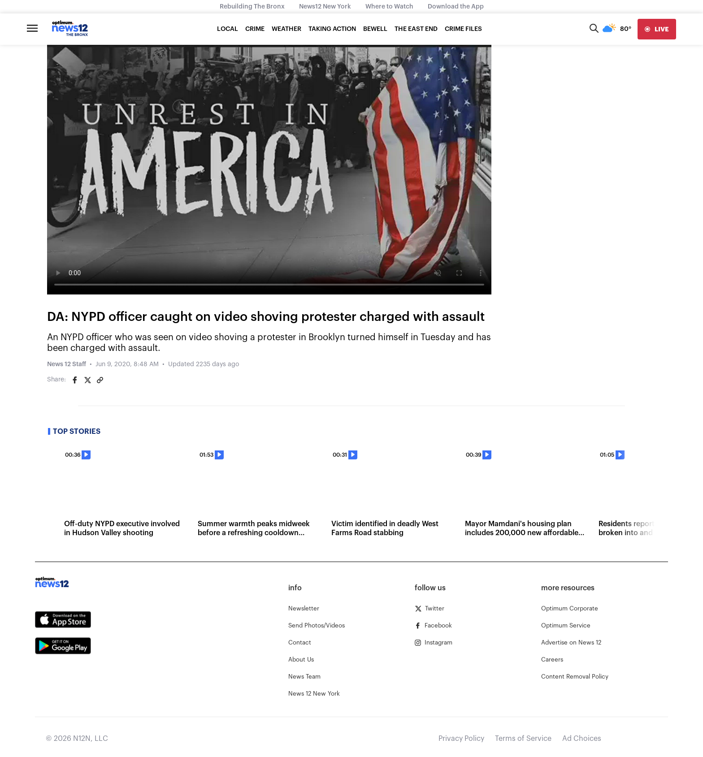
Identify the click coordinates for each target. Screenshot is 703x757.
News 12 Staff (66, 364)
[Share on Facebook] (74, 380)
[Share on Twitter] (87, 380)
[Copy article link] (100, 380)
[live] (657, 29)
